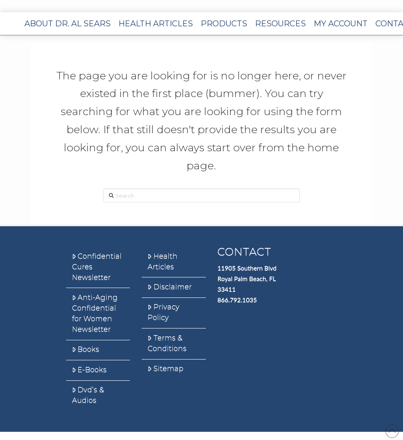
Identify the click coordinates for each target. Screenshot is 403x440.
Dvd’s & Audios (88, 395)
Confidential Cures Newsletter (97, 267)
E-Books (89, 369)
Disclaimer (169, 286)
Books (85, 349)
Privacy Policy (163, 312)
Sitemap (165, 368)
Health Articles (162, 261)
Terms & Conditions (167, 343)
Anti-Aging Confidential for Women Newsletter (95, 313)
